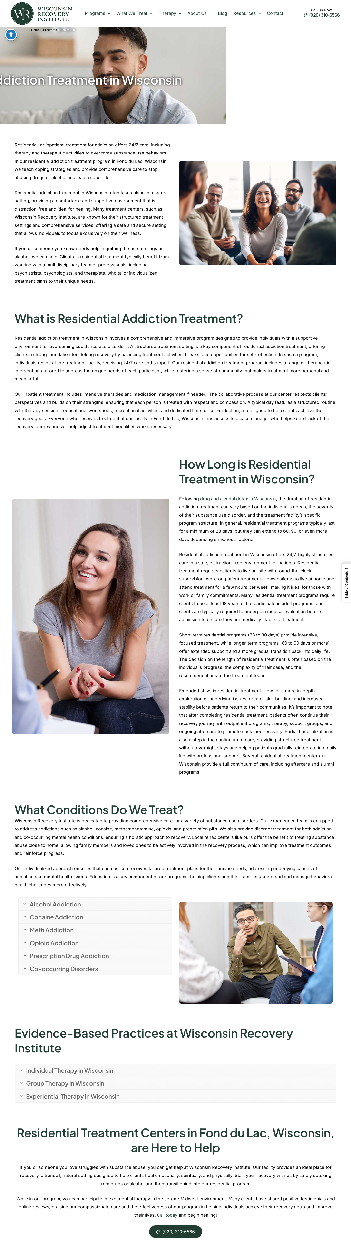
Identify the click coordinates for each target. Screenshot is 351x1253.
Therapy (167, 13)
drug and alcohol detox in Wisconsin (238, 498)
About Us (195, 13)
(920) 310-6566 (322, 15)
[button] (107, 13)
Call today (167, 1215)
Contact (267, 13)
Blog (217, 13)
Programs (97, 13)
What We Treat (133, 13)
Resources (240, 13)
